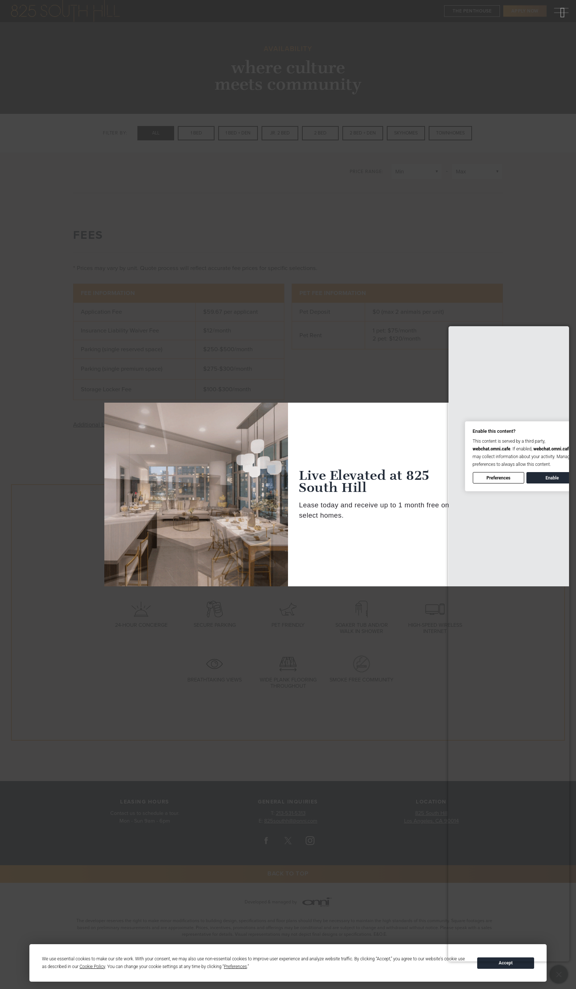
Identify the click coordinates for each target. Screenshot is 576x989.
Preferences (498, 478)
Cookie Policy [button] (92, 966)
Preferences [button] (235, 966)
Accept (506, 962)
